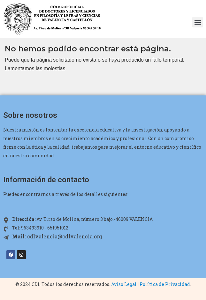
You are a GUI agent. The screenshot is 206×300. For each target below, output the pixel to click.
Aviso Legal (124, 284)
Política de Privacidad (165, 284)
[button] (197, 22)
